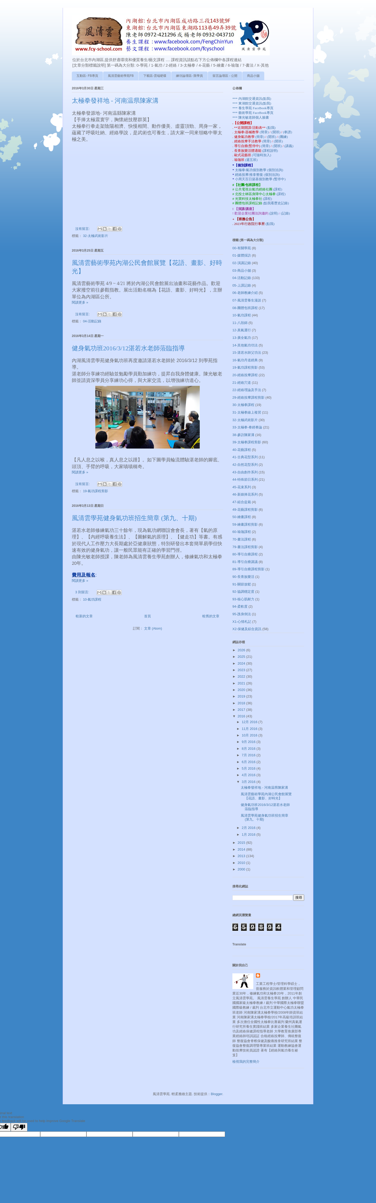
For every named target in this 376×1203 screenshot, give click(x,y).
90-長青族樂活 (243, 577)
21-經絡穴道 (241, 383)
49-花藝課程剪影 (245, 510)
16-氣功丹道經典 (245, 360)
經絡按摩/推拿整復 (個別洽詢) (257, 175)
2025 (242, 657)
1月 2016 (249, 834)
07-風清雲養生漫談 (246, 300)
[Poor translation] (19, 1127)
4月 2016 (249, 775)
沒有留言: (83, 229)
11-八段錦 (240, 323)
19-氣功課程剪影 (95, 491)
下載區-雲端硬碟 (154, 76)
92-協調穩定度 (243, 592)
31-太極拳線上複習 (246, 412)
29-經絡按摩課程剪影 (248, 397)
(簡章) (264, 132)
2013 (242, 856)
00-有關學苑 (241, 248)
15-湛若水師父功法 (246, 352)
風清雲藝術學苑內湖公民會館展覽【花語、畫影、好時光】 (266, 796)
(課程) (277, 189)
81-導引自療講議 (245, 562)
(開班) (276, 132)
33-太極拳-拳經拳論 (247, 427)
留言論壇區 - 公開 (225, 76)
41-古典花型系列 (245, 457)
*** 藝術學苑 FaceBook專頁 (252, 113)
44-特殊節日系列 (245, 479)
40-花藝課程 (241, 450)
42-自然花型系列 (245, 465)
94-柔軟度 (240, 606)
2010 (242, 863)
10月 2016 (250, 735)
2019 (242, 696)
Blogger (216, 1094)
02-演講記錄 (241, 263)
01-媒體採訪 (241, 255)
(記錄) (285, 213)
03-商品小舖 (241, 270)
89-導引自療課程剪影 (248, 569)
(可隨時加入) (261, 155)
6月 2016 (249, 762)
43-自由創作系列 (245, 472)
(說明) (274, 213)
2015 (242, 843)
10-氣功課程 (92, 599)
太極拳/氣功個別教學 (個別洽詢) (259, 170)
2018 (242, 703)
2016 (242, 716)
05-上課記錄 (241, 285)
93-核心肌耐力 (243, 599)
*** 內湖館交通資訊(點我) (251, 99)
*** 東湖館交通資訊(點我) (251, 103)
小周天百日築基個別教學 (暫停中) (260, 179)
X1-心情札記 (241, 622)
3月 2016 (249, 782)
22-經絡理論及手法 (246, 390)
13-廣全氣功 (241, 338)
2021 (242, 683)
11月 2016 (250, 729)
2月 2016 (249, 828)
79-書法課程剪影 (245, 547)
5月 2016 (249, 768)
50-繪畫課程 (241, 517)
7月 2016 (249, 755)
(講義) (288, 146)
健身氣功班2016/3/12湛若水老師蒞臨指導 (128, 348)
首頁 (147, 616)
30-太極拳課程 (243, 405)
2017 (242, 710)
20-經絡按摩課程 (245, 375)
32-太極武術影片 (95, 236)
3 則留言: (82, 592)
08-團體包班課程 (245, 308)
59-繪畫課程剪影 (245, 524)
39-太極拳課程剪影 (246, 442)
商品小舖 (253, 76)
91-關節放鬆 (241, 584)
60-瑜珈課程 (241, 532)
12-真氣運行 (241, 330)
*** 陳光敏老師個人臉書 (250, 117)
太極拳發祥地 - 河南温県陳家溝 (115, 100)
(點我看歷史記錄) (276, 203)
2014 (242, 849)
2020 (242, 690)
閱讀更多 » (80, 302)
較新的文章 (84, 616)
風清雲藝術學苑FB (121, 76)
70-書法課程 (241, 539)
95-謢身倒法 (241, 614)
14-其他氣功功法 (245, 345)
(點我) (270, 128)
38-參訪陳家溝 (243, 435)
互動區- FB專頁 (87, 76)
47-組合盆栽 (241, 502)
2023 (242, 670)
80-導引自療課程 (245, 554)
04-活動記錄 (92, 321)
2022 (242, 676)
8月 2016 (249, 749)
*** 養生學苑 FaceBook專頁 (252, 108)
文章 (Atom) (153, 628)
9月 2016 (249, 742)
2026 (242, 650)
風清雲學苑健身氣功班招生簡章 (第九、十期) (134, 518)
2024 (242, 663)
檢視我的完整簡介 (246, 1061)
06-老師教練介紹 (245, 293)
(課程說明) (270, 151)
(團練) (283, 137)
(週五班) (251, 160)
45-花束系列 (241, 487)
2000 (242, 869)
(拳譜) (287, 132)
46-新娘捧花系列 (245, 494)
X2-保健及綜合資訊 (246, 629)
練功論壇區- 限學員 (189, 76)
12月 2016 (250, 722)
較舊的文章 (210, 616)
